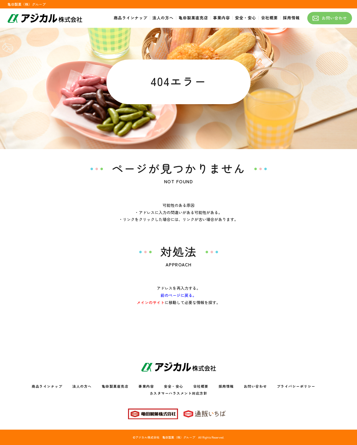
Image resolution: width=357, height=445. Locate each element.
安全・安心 (173, 386)
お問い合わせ (255, 386)
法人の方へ (82, 386)
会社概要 (201, 386)
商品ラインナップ (47, 386)
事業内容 (146, 386)
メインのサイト (151, 302)
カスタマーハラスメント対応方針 (179, 393)
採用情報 (226, 386)
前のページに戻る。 (178, 295)
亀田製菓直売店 (115, 386)
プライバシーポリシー (296, 386)
